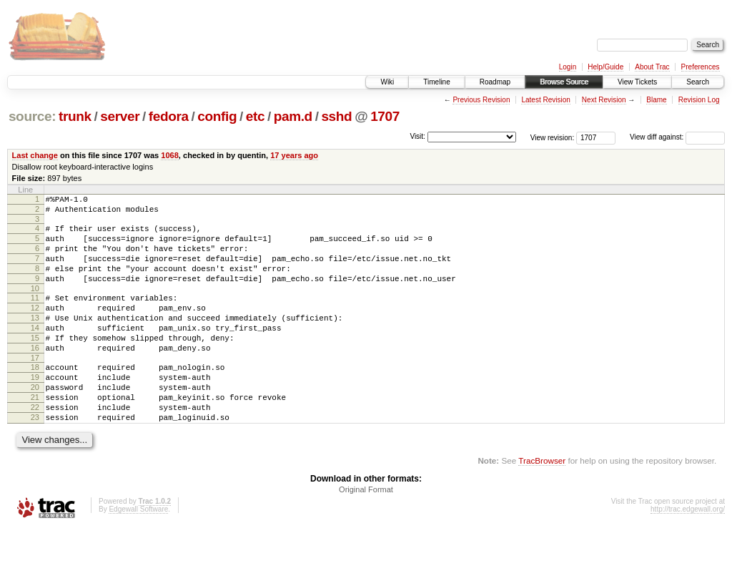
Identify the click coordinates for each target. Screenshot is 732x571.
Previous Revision (481, 100)
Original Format (366, 532)
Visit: (417, 136)
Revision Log (699, 100)
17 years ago (294, 155)
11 (35, 315)
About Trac (652, 67)
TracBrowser (541, 503)
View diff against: (677, 137)
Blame (656, 100)
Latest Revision (545, 100)
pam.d (293, 116)
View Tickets (637, 82)
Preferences (700, 67)
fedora (169, 116)
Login (567, 67)
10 (35, 305)
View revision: (552, 137)
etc (255, 116)
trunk (75, 116)
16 (35, 375)
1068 (170, 155)
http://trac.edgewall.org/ (688, 552)
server (119, 116)
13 (35, 339)
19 (35, 409)
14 (35, 351)
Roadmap (495, 82)
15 (35, 363)
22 (35, 445)
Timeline (436, 82)
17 (35, 388)
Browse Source (564, 82)
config (217, 116)
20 (35, 421)
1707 (385, 116)
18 (35, 397)
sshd (336, 116)
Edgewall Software (138, 552)
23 (35, 458)
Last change (35, 155)
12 (35, 327)
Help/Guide (605, 67)
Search (697, 82)
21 (35, 433)
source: (32, 116)
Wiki (387, 82)
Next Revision (604, 100)
